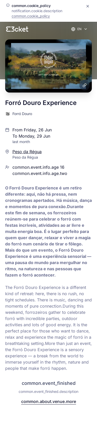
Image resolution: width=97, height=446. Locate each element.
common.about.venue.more (48, 401)
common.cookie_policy (31, 16)
